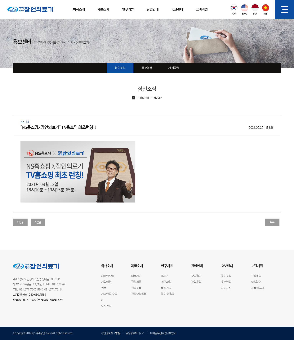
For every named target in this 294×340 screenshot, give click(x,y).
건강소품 (136, 288)
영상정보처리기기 (135, 333)
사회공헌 (173, 68)
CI (102, 300)
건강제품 (136, 282)
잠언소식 (120, 68)
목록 (272, 222)
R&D (164, 276)
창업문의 (196, 282)
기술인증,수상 (109, 294)
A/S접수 (256, 282)
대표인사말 (107, 276)
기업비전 (106, 282)
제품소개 (103, 9)
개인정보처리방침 (110, 333)
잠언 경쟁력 (167, 294)
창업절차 (196, 276)
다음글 (37, 222)
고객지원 (201, 9)
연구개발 (128, 9)
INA (255, 13)
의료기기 (136, 276)
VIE (265, 13)
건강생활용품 (138, 294)
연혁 (103, 288)
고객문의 (256, 276)
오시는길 (106, 306)
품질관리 (166, 288)
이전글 (20, 222)
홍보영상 (147, 68)
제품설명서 (257, 288)
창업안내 (152, 9)
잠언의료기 (13, 2)
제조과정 (166, 282)
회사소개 (79, 9)
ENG (244, 13)
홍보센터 (177, 9)
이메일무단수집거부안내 (163, 333)
